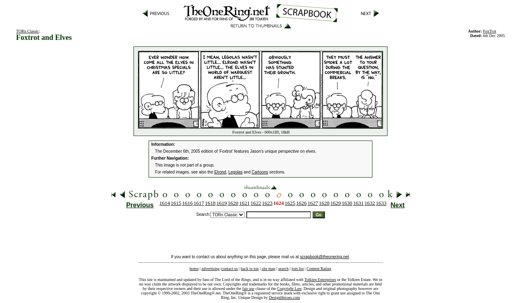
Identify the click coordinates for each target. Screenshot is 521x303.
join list (297, 268)
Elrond (220, 172)
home (194, 268)
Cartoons (260, 172)
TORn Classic (27, 31)
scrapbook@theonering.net (324, 257)
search (283, 268)
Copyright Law (289, 288)
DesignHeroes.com (284, 297)
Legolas (235, 172)
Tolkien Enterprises (320, 279)
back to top (249, 268)
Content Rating (318, 268)
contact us (229, 268)
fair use (248, 288)
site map (269, 268)
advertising (210, 268)
